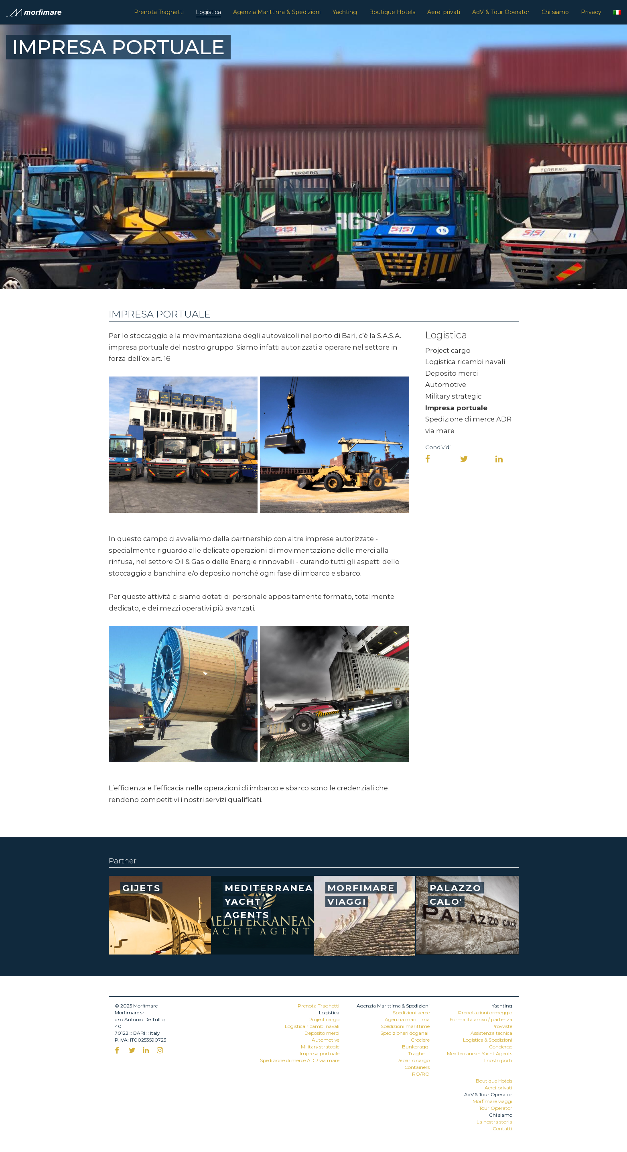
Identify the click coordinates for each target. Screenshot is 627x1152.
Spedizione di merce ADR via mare (299, 1060)
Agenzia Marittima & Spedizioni (277, 12)
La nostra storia (494, 1122)
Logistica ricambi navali (465, 362)
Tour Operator (495, 1108)
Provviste (501, 1026)
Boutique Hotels (392, 12)
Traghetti (419, 1053)
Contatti (502, 1129)
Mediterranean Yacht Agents (479, 1053)
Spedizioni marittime (405, 1026)
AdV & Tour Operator (501, 12)
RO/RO (421, 1074)
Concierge (500, 1047)
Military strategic (453, 396)
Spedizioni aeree (411, 1013)
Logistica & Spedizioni (487, 1040)
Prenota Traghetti (159, 12)
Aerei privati (443, 12)
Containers (417, 1067)
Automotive (445, 385)
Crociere (420, 1040)
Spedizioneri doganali (405, 1033)
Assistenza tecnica (491, 1033)
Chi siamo (555, 12)
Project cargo (448, 350)
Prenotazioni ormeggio (485, 1013)
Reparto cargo (413, 1060)
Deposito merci (451, 373)
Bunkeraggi (416, 1047)
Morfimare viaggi (492, 1101)
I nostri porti (498, 1060)
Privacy (591, 12)
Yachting (345, 12)
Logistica (208, 12)
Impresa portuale (456, 408)
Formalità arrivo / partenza (481, 1019)
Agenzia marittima (407, 1019)
